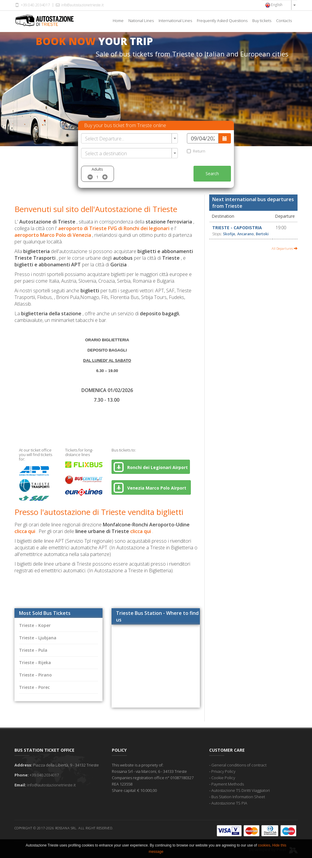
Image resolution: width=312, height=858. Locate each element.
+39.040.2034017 (32, 5)
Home (118, 20)
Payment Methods (227, 784)
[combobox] (279, 5)
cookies (264, 845)
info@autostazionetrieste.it (79, 5)
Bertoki (262, 233)
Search (212, 173)
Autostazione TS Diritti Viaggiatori (240, 790)
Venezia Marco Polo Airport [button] (151, 488)
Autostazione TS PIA (229, 803)
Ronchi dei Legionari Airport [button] (151, 467)
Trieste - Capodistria (237, 227)
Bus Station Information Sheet (238, 796)
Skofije (229, 233)
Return (196, 151)
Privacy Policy (223, 771)
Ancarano (245, 233)
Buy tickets (261, 20)
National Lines (141, 20)
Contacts (284, 20)
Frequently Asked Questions (222, 20)
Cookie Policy (223, 777)
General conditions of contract (238, 765)
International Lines (175, 20)
